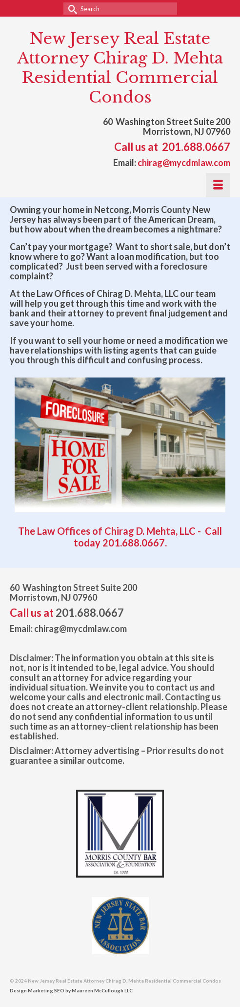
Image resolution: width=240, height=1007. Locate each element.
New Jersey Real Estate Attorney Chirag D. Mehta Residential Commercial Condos (120, 68)
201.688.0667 (196, 146)
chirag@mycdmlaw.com (184, 162)
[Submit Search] (70, 8)
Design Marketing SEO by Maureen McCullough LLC (71, 990)
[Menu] (218, 185)
